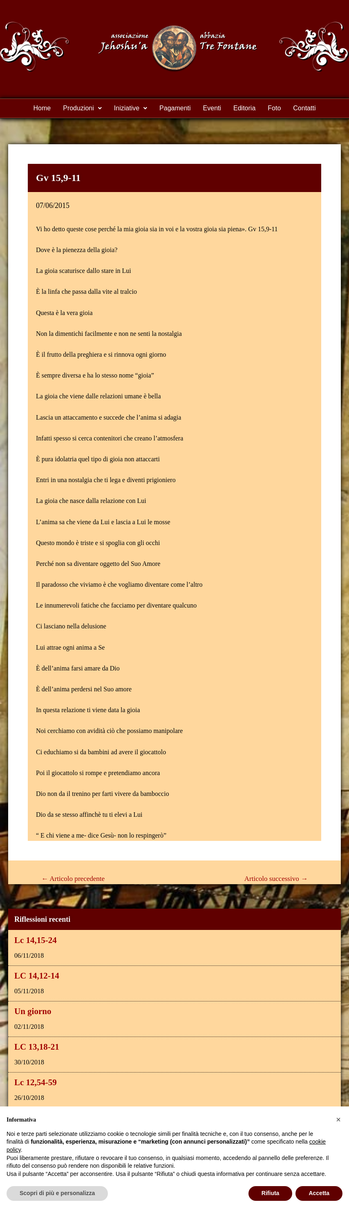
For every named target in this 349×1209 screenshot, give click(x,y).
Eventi (212, 108)
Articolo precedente (73, 878)
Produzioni (82, 108)
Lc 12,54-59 (35, 1082)
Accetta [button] (319, 1193)
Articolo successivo (276, 878)
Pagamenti (175, 108)
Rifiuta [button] (271, 1193)
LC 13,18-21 (36, 1047)
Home (42, 108)
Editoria (244, 108)
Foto (274, 108)
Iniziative (130, 108)
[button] (82, 108)
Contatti (304, 108)
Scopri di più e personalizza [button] (57, 1193)
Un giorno (32, 1011)
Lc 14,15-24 (35, 940)
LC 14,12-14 (36, 976)
